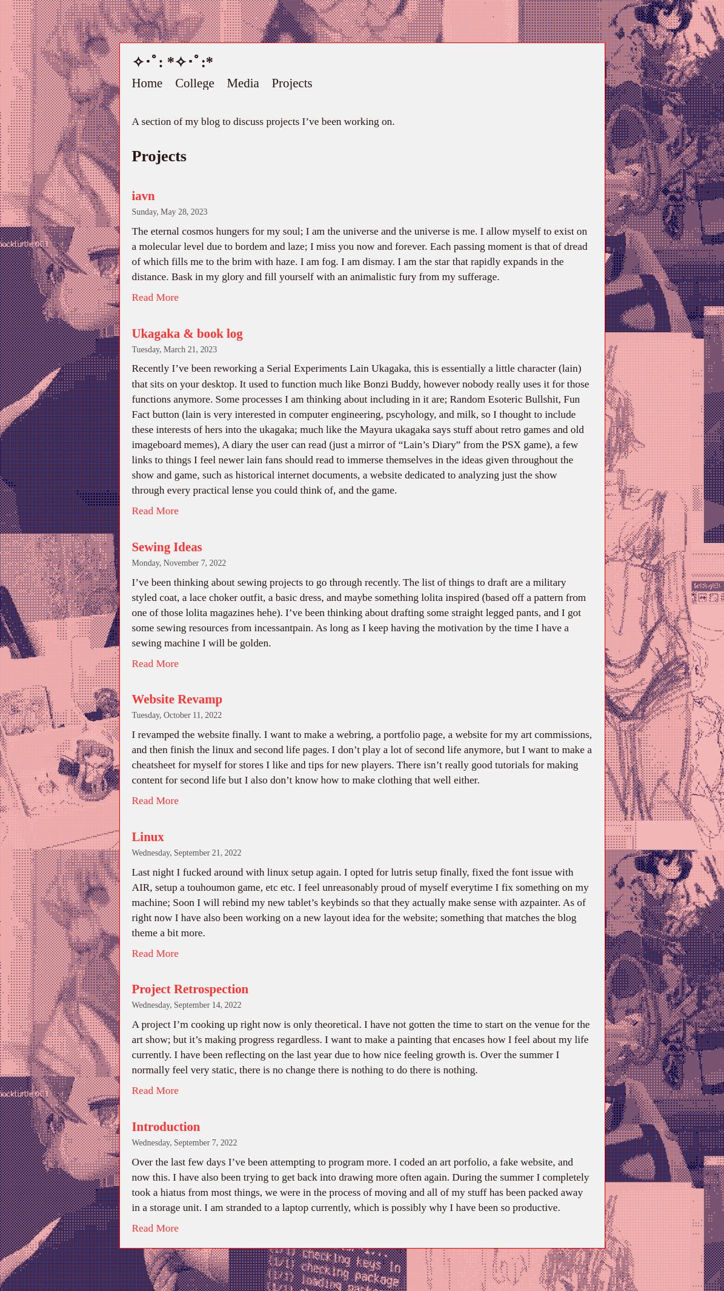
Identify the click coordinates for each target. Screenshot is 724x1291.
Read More (155, 297)
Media (243, 83)
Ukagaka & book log (187, 333)
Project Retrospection (190, 989)
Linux (148, 836)
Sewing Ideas (167, 547)
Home (147, 83)
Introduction (166, 1126)
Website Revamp (177, 699)
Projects (292, 83)
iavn (143, 196)
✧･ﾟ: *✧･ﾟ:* (172, 62)
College (194, 83)
